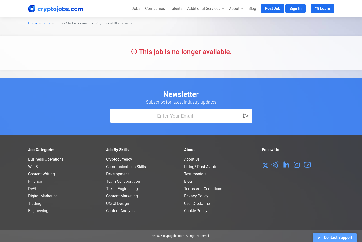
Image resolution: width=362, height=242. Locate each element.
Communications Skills (126, 166)
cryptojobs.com (174, 236)
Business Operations (46, 159)
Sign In (295, 8)
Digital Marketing (43, 196)
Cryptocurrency (119, 159)
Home (32, 23)
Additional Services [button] (204, 8)
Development (117, 174)
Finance (35, 181)
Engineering (38, 210)
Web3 (33, 166)
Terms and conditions (203, 188)
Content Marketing (122, 196)
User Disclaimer (197, 203)
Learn (322, 9)
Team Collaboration (123, 181)
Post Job (272, 8)
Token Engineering (122, 188)
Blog (252, 8)
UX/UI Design (117, 203)
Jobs (136, 8)
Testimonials (195, 174)
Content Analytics (121, 210)
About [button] (234, 8)
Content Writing (41, 174)
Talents (176, 8)
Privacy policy (196, 196)
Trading (34, 203)
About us (192, 159)
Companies (155, 8)
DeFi (32, 188)
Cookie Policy (195, 210)
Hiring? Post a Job (200, 166)
